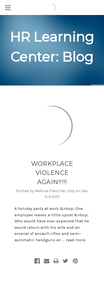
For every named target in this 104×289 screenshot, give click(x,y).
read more (75, 239)
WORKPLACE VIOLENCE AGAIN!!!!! (52, 173)
